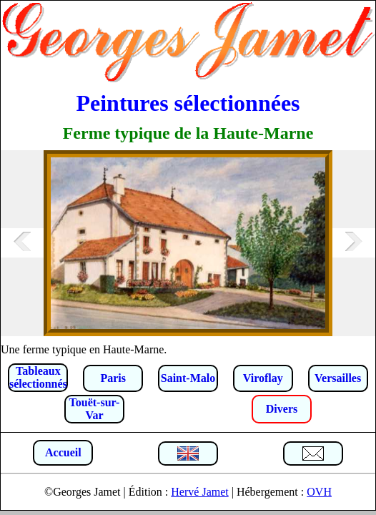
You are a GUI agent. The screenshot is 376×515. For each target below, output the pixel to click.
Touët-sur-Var (94, 408)
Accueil (63, 452)
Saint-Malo (188, 378)
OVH (319, 492)
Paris (113, 378)
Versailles (338, 378)
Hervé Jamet (199, 492)
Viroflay (263, 378)
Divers (281, 409)
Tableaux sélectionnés (38, 377)
